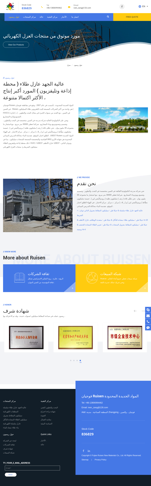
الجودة (43, 416)
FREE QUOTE (132, 17)
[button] (137, 310)
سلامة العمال (46, 420)
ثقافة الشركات (38, 274)
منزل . (69, 65)
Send (10, 475)
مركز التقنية (52, 17)
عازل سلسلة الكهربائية (12, 424)
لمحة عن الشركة (9, 441)
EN (143, 6)
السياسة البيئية (46, 424)
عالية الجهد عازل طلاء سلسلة (14, 408)
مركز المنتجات (29, 17)
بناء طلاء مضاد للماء (11, 428)
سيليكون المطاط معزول (12, 416)
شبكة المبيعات (110, 274)
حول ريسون (14, 17)
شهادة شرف (8, 449)
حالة (41, 17)
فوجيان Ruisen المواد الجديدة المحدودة (110, 396)
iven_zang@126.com (98, 407)
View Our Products (16, 45)
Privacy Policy (100, 460)
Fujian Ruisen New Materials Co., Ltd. (108, 455)
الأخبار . (64, 17)
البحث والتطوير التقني (49, 408)
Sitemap (85, 460)
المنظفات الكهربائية (10, 412)
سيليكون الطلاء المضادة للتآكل (15, 420)
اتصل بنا (75, 17)
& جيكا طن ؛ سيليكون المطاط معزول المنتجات (112, 225)
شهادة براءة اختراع (48, 412)
